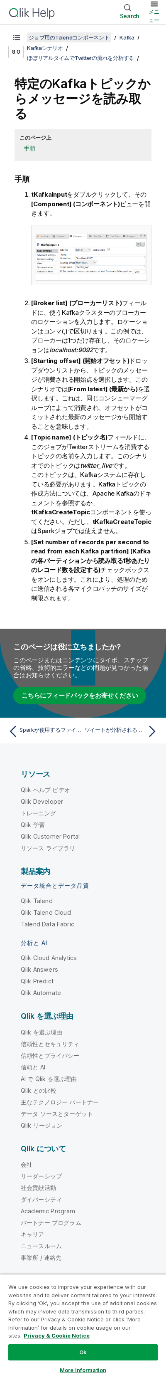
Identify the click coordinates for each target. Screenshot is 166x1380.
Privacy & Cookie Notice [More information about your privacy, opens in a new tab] (57, 1335)
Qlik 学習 (33, 824)
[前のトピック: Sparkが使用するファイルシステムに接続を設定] (43, 731)
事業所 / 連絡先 (41, 1257)
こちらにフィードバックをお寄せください (80, 695)
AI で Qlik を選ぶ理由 (49, 1078)
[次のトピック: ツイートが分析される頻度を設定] (122, 731)
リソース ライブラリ (48, 848)
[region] (83, 1327)
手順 (29, 148)
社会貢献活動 (38, 1187)
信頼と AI (33, 1067)
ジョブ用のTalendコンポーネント (69, 37)
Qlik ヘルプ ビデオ (45, 789)
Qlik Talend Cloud (46, 912)
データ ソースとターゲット (57, 1113)
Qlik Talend (37, 900)
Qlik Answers (39, 969)
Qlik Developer (42, 801)
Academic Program (48, 1211)
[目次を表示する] (16, 37)
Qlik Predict (37, 981)
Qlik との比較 (38, 1090)
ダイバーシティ (41, 1199)
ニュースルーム (41, 1245)
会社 (26, 1164)
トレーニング (38, 813)
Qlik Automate (41, 992)
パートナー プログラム (51, 1222)
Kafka (127, 37)
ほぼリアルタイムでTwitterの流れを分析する (80, 57)
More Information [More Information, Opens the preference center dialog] (83, 1370)
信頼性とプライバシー (50, 1055)
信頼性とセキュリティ (50, 1043)
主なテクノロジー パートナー (60, 1102)
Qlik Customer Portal (50, 836)
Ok (83, 1352)
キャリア (32, 1234)
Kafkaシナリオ (45, 47)
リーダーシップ (41, 1176)
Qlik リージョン (42, 1125)
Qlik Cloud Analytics (49, 957)
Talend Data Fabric (47, 924)
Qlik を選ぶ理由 (42, 1032)
